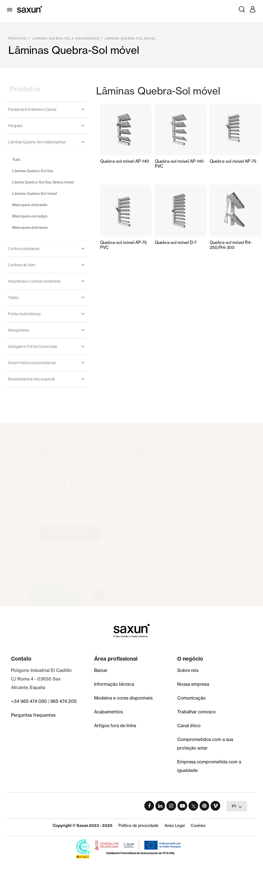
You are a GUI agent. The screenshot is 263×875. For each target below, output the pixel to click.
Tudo (16, 159)
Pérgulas (15, 125)
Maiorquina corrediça (29, 216)
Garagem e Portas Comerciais (32, 346)
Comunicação (191, 698)
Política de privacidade (138, 825)
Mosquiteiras (18, 330)
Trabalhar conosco (196, 711)
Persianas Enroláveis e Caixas (32, 109)
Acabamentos (108, 711)
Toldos (13, 297)
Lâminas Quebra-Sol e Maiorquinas (66, 38)
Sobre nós (187, 670)
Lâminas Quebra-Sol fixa (32, 171)
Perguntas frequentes (33, 715)
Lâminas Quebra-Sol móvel (131, 38)
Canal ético (189, 725)
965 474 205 (63, 701)
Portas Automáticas (24, 313)
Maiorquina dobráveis (30, 227)
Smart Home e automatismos (32, 362)
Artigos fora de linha (115, 725)
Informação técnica (114, 684)
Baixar (100, 670)
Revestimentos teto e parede (31, 379)
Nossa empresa (193, 684)
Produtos (17, 38)
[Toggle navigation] (10, 9)
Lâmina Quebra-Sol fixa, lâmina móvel (43, 182)
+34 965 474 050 (29, 701)
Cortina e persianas (23, 248)
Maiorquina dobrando (29, 205)
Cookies (198, 825)
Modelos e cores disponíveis (123, 698)
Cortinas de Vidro (22, 264)
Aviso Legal (174, 825)
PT (237, 807)
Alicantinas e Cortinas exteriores (34, 281)
